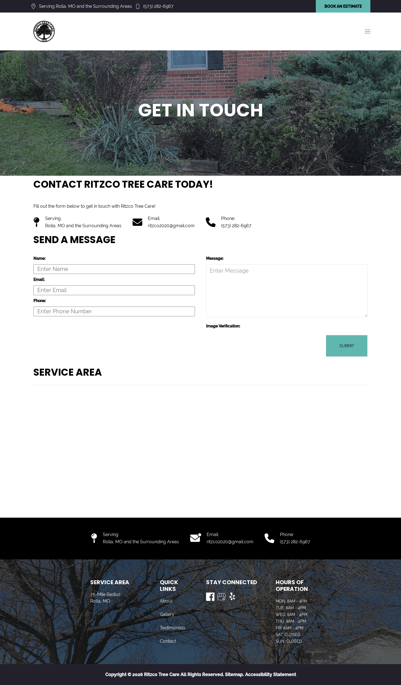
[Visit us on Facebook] (210, 597)
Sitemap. (234, 674)
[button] (367, 31)
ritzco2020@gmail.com (171, 225)
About (166, 601)
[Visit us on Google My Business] (221, 597)
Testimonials (172, 627)
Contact (168, 641)
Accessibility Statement (270, 674)
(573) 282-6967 (158, 6)
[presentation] (248, 346)
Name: (39, 258)
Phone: (39, 301)
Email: (39, 279)
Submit (346, 346)
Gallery (167, 614)
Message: (214, 258)
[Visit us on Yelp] (232, 597)
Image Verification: (223, 326)
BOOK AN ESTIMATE (343, 6)
